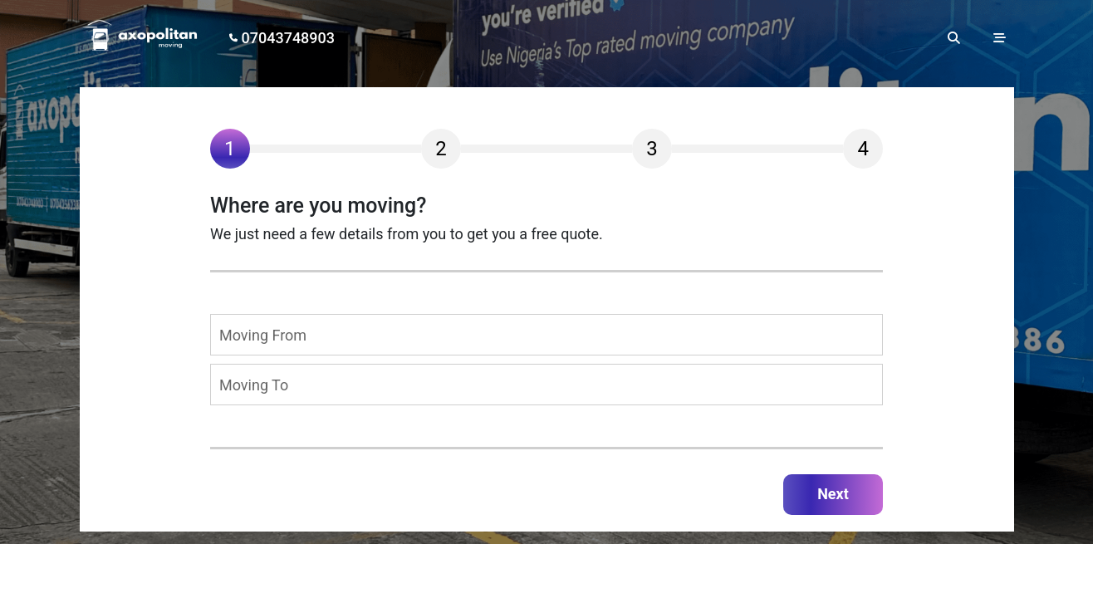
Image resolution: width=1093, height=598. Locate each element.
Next (833, 493)
